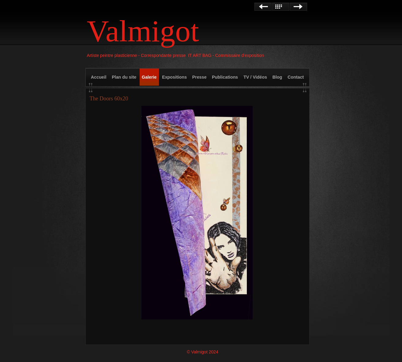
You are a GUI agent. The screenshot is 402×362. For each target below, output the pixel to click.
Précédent (263, 7)
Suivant (298, 7)
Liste (280, 7)
